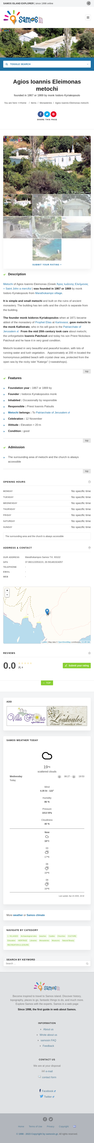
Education (11, 940)
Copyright (64, 1126)
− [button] (7, 595)
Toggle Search (18, 64)
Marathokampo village (48, 293)
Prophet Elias (43, 322)
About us (48, 1029)
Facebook (49, 1091)
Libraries (33, 940)
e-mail (49, 1071)
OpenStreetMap (64, 642)
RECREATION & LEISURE (18, 945)
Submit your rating (77, 665)
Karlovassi (61, 322)
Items (33, 103)
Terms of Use (35, 1126)
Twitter (49, 1096)
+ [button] (7, 590)
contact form (49, 1077)
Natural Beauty (68, 940)
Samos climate (36, 915)
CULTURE (72, 936)
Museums (56, 940)
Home (23, 103)
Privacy (50, 1126)
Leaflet (44, 642)
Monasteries (46, 103)
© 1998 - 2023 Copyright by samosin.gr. (37, 1134)
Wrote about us (48, 1034)
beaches (42, 936)
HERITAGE (22, 940)
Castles (52, 936)
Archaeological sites (29, 936)
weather (18, 915)
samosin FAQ (48, 1040)
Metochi (8, 284)
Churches (61, 936)
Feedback (48, 1045)
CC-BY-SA (85, 642)
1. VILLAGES (12, 936)
